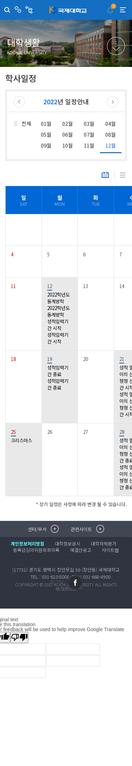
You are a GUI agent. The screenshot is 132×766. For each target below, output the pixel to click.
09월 (46, 145)
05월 (46, 134)
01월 (46, 123)
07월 (89, 134)
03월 (89, 123)
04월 (110, 123)
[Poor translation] (19, 637)
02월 (67, 123)
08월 (110, 134)
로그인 (57, 581)
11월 (89, 145)
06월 (67, 134)
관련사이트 (29, 9)
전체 (26, 123)
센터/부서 (18, 9)
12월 (110, 145)
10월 (67, 145)
